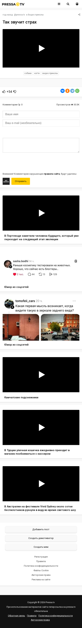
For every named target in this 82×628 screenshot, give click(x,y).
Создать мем (41, 546)
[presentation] (29, 162)
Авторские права (41, 575)
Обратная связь (16, 615)
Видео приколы (36, 14)
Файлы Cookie (41, 570)
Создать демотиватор (41, 538)
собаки (28, 73)
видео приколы (50, 73)
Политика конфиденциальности (41, 566)
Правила (41, 561)
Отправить (20, 181)
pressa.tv (20, 14)
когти (37, 73)
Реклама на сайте (41, 579)
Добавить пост (40, 529)
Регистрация (41, 556)
